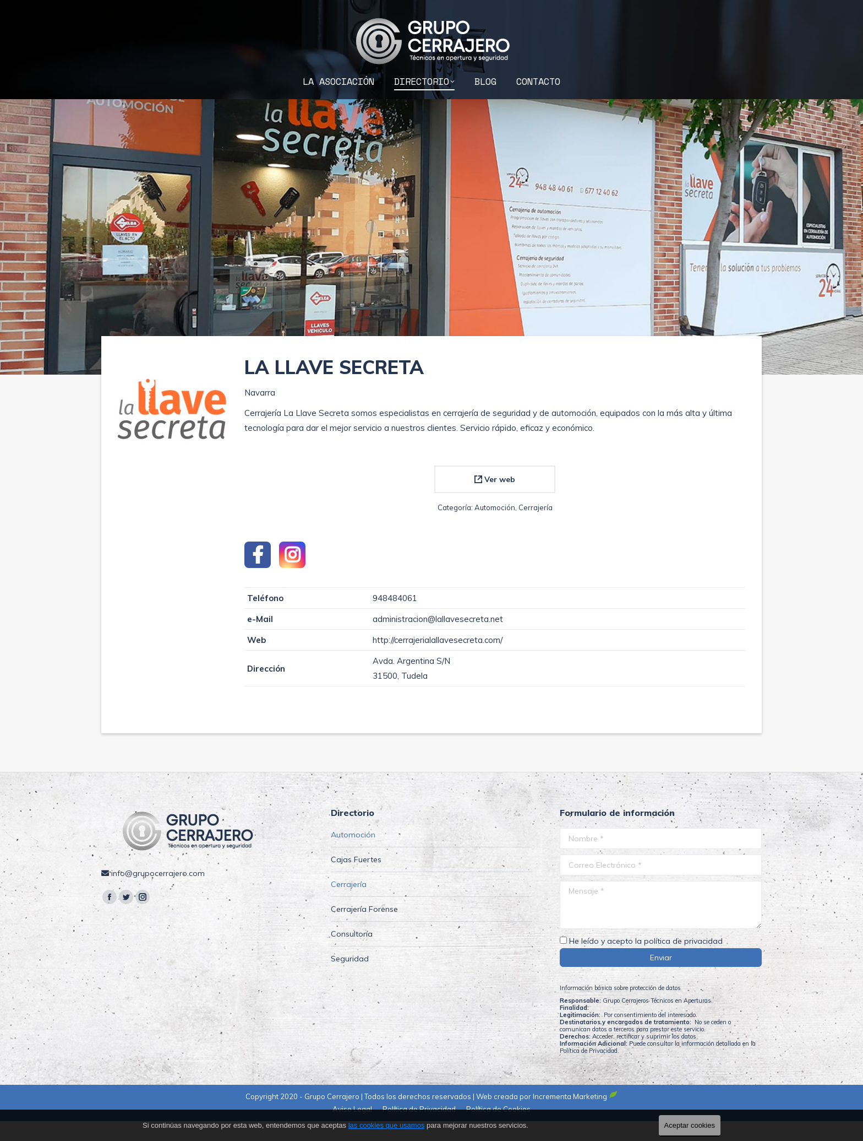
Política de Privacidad (589, 1070)
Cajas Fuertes (356, 879)
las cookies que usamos (386, 1125)
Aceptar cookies (689, 1125)
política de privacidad (683, 961)
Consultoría (352, 954)
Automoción (494, 527)
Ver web (494, 499)
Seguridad (350, 978)
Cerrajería (535, 527)
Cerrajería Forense (364, 929)
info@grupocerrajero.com (704, 10)
